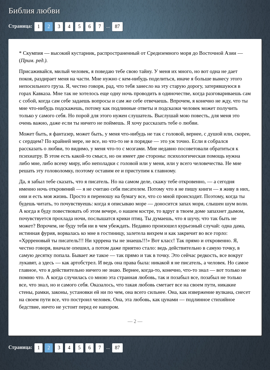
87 (117, 26)
